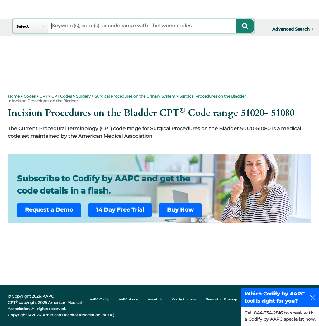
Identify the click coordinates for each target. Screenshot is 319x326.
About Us (155, 299)
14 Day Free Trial (120, 209)
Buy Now (180, 209)
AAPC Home (128, 299)
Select (22, 26)
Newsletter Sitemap (221, 299)
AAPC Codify (99, 299)
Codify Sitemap (184, 299)
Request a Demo (49, 209)
